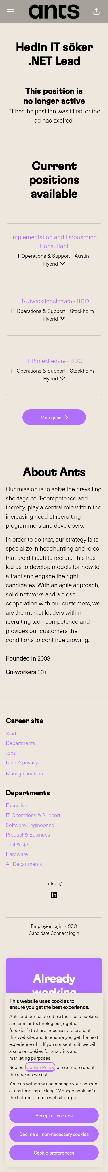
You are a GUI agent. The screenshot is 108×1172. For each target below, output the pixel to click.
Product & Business (28, 834)
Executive (16, 805)
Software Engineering (30, 825)
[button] (96, 11)
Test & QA (17, 844)
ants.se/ (54, 883)
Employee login (46, 925)
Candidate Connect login (54, 932)
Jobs (11, 752)
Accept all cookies (54, 1115)
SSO (72, 925)
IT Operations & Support (33, 815)
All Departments (24, 864)
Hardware (17, 854)
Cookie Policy (40, 1067)
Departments (20, 743)
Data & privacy (22, 762)
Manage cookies (24, 773)
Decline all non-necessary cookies (54, 1134)
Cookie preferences (54, 1152)
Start (11, 733)
